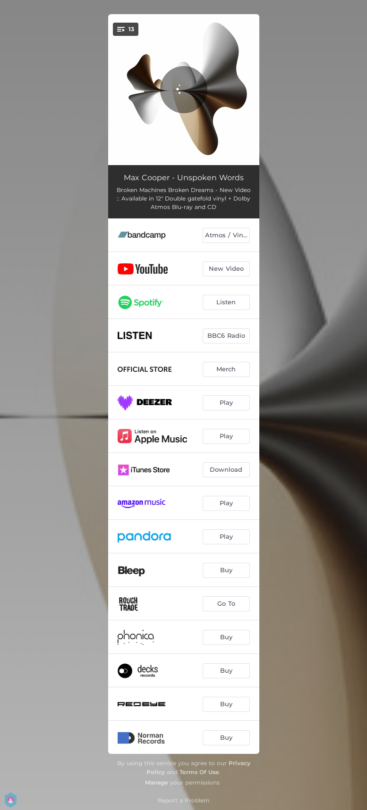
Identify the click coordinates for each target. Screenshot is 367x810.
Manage (156, 782)
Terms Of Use (199, 772)
